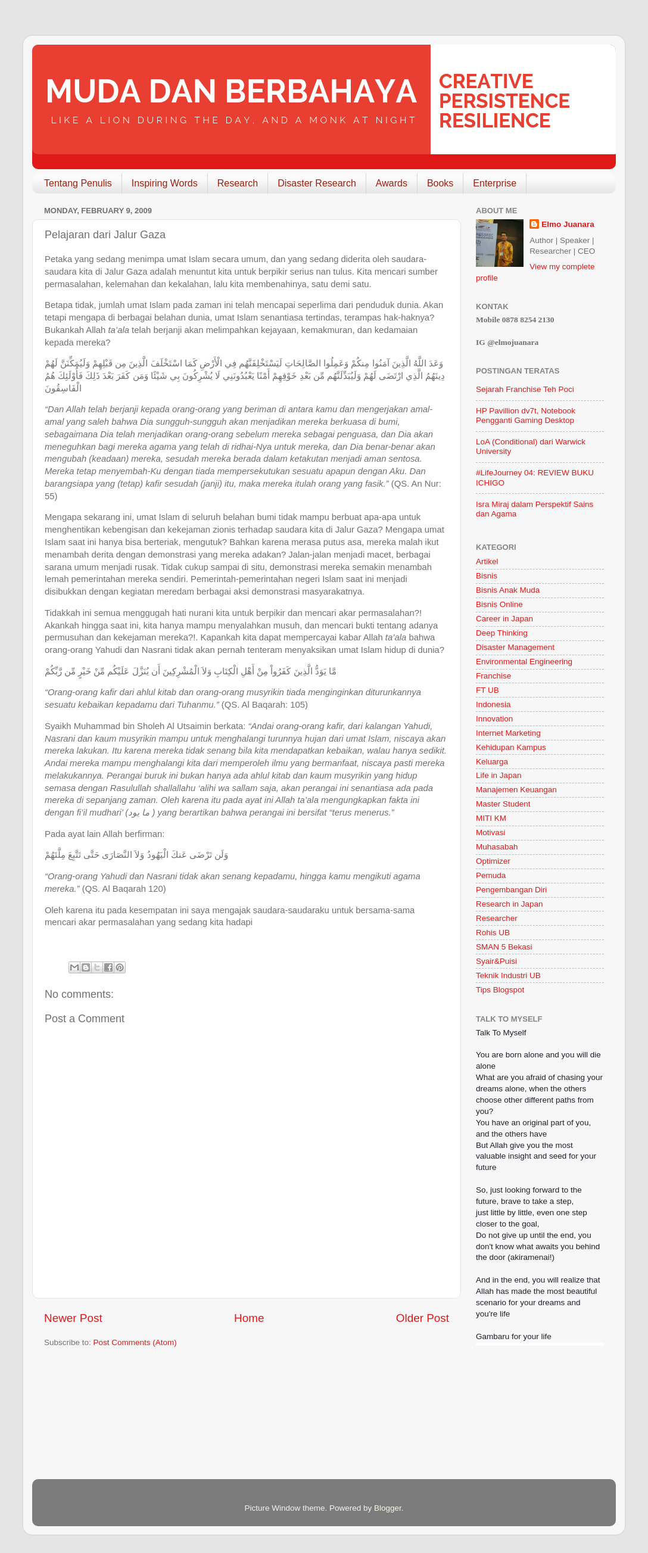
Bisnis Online (499, 604)
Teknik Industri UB (508, 975)
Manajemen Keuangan (516, 789)
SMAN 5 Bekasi (504, 946)
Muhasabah (497, 846)
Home (249, 1318)
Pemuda (491, 875)
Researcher (497, 918)
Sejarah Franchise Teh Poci (525, 389)
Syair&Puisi (496, 961)
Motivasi (491, 832)
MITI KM (491, 818)
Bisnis (486, 575)
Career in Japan (504, 618)
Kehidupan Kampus (511, 747)
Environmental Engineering (524, 661)
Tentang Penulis (78, 183)
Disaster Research (317, 183)
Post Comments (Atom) (135, 1342)
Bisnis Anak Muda (508, 590)
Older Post (422, 1318)
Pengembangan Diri (511, 889)
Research (237, 183)
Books (440, 183)
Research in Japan (509, 904)
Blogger (387, 1508)
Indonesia (493, 704)
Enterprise (494, 183)
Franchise (493, 675)
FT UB (487, 690)
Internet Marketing (508, 733)
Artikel (487, 561)
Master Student (503, 803)
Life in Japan (499, 775)
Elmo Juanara (567, 224)
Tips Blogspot (500, 989)
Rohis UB (493, 932)
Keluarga (492, 761)
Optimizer (493, 861)
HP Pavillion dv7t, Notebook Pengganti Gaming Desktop (525, 415)
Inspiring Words (165, 183)
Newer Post (73, 1318)
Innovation (494, 718)
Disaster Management (515, 647)
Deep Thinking (502, 632)
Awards (391, 183)
